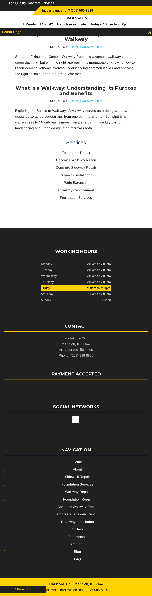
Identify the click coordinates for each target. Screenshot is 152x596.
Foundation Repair (77, 499)
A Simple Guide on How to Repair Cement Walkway (76, 36)
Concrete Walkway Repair (85, 46)
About (77, 469)
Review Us (23, 589)
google (75, 419)
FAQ (77, 559)
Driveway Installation (77, 522)
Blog (77, 552)
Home (77, 462)
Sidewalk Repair (77, 477)
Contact (77, 544)
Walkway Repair (77, 492)
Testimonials (77, 537)
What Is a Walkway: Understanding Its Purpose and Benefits (76, 90)
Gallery (77, 529)
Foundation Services (77, 484)
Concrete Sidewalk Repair (77, 514)
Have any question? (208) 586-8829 (67, 10)
